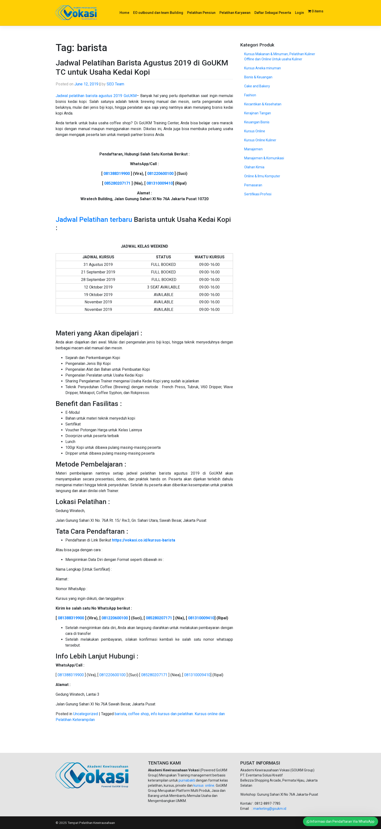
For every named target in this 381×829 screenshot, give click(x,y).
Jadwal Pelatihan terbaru (94, 220)
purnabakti (187, 780)
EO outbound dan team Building (158, 13)
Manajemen (253, 149)
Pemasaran (253, 185)
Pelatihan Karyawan (235, 13)
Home (124, 13)
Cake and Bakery (257, 86)
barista (120, 714)
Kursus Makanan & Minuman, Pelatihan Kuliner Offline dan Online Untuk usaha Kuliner (279, 56)
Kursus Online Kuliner (260, 140)
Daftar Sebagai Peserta (272, 13)
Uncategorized (85, 714)
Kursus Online (254, 131)
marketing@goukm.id (269, 809)
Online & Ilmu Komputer (262, 176)
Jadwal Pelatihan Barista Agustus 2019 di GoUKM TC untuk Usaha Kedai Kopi (142, 67)
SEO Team (115, 84)
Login (299, 13)
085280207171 (117, 183)
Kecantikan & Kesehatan (262, 104)
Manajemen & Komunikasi (264, 158)
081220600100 (160, 173)
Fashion (250, 95)
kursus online (203, 785)
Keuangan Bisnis (256, 122)
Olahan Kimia (254, 167)
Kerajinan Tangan (257, 113)
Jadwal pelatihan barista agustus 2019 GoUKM (96, 95)
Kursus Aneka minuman (262, 68)
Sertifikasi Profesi (257, 194)
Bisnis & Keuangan (258, 77)
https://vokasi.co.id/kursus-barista (143, 540)
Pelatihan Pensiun (201, 13)
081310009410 (160, 183)
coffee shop (138, 714)
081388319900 (117, 173)
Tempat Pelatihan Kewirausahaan (91, 823)
